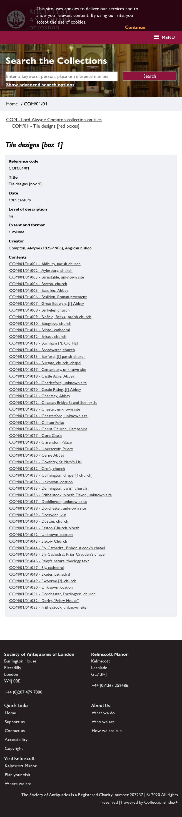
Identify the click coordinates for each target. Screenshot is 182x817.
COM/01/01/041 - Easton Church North (44, 527)
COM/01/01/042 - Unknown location (41, 534)
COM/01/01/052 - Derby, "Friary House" (44, 600)
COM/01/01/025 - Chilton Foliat (36, 422)
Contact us (15, 730)
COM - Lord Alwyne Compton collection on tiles (54, 119)
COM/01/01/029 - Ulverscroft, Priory (41, 448)
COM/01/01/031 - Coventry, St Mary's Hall (45, 461)
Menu (168, 37)
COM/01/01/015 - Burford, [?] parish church (47, 356)
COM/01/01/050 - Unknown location (41, 587)
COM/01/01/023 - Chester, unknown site (44, 409)
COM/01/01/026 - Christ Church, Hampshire (48, 428)
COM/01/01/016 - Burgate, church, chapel (45, 362)
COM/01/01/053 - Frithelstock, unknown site (47, 607)
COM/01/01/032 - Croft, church (37, 468)
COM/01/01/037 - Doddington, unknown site (48, 501)
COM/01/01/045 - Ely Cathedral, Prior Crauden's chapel (57, 554)
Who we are (103, 721)
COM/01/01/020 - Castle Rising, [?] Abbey (45, 389)
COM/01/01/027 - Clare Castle (35, 435)
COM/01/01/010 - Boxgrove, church (40, 323)
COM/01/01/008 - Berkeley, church (39, 310)
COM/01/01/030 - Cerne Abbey (36, 455)
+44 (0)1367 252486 (110, 685)
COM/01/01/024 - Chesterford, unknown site (48, 415)
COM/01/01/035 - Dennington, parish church (48, 488)
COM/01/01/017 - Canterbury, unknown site (47, 369)
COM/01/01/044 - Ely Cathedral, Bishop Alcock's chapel (57, 547)
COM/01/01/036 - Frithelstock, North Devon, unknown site (60, 494)
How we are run (107, 730)
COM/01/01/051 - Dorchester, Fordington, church (52, 593)
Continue (135, 27)
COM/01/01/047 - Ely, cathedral (36, 567)
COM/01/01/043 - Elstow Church (38, 541)
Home (12, 104)
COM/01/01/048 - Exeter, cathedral (39, 574)
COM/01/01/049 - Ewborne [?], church (42, 580)
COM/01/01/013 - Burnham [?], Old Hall (43, 343)
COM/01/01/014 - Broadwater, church (42, 349)
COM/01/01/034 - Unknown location (41, 481)
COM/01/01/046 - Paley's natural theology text (49, 560)
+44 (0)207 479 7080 (23, 692)
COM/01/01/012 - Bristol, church (37, 336)
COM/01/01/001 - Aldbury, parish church (45, 263)
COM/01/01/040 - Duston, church (38, 521)
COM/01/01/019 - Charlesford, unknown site (48, 382)
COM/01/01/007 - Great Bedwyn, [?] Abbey (46, 303)
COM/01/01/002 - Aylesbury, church (41, 270)
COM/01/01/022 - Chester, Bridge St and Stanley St (53, 402)
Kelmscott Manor (21, 765)
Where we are (18, 783)
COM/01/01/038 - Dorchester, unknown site (47, 508)
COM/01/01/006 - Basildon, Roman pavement (48, 296)
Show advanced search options (40, 84)
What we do (103, 712)
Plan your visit (18, 774)
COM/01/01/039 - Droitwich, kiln (37, 514)
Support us (15, 721)
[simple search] (62, 76)
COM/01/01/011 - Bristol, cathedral (39, 329)
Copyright (14, 748)
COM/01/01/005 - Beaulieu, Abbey (38, 290)
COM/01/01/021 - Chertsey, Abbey (39, 395)
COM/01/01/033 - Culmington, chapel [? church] (51, 475)
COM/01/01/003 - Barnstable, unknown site (46, 277)
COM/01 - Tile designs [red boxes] (45, 126)
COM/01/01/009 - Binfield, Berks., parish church (50, 316)
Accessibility (16, 739)
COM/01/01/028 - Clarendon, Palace (40, 442)
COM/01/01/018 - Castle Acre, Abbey (41, 376)
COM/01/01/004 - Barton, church (38, 283)
